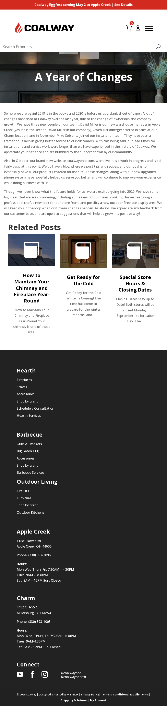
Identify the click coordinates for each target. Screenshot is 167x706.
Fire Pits (23, 491)
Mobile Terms (139, 694)
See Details (123, 4)
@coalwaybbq (70, 673)
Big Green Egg (28, 451)
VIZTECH (72, 694)
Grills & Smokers (29, 444)
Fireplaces (24, 380)
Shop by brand (27, 401)
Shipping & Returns (74, 700)
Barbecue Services (30, 472)
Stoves (22, 387)
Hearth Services (29, 415)
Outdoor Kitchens (30, 512)
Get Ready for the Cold (83, 280)
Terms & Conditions (114, 694)
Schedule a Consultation (35, 408)
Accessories (26, 394)
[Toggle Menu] (149, 28)
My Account (98, 700)
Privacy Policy (90, 694)
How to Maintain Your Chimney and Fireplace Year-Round (32, 288)
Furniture (24, 498)
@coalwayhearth (73, 677)
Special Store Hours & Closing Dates (135, 283)
